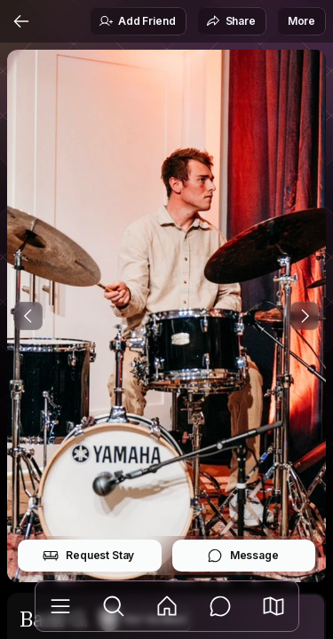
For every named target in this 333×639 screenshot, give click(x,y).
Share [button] (231, 21)
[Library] (60, 606)
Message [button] (243, 556)
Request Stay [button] (88, 556)
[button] (273, 606)
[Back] (21, 21)
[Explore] (114, 606)
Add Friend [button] (137, 21)
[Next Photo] (304, 316)
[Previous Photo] (28, 316)
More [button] (301, 21)
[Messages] (220, 606)
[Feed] (167, 606)
